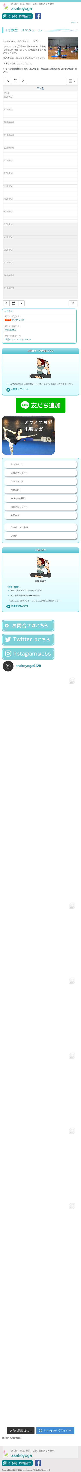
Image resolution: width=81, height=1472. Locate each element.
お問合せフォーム (19, 389)
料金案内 (15, 490)
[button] (73, 303)
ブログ (14, 536)
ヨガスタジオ (17, 481)
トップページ (17, 464)
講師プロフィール (19, 507)
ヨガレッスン (23, 1470)
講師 (58, 1470)
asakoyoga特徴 (18, 498)
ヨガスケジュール (19, 473)
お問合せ (15, 515)
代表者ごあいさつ (19, 606)
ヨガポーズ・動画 (19, 527)
